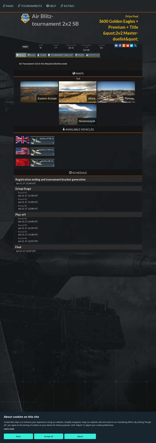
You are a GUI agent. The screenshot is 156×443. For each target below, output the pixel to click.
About (21, 55)
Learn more (9, 428)
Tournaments (30, 6)
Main (8, 6)
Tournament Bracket (60, 55)
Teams (41, 55)
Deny (18, 436)
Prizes (79, 55)
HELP (51, 6)
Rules (32, 55)
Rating (67, 6)
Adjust (80, 436)
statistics (92, 55)
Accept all (48, 436)
